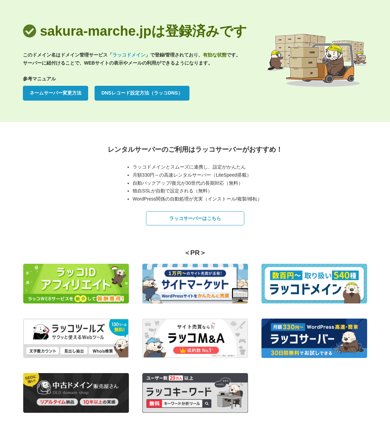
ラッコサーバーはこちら (195, 218)
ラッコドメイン (128, 55)
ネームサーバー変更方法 (55, 93)
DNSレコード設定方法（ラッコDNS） (141, 93)
